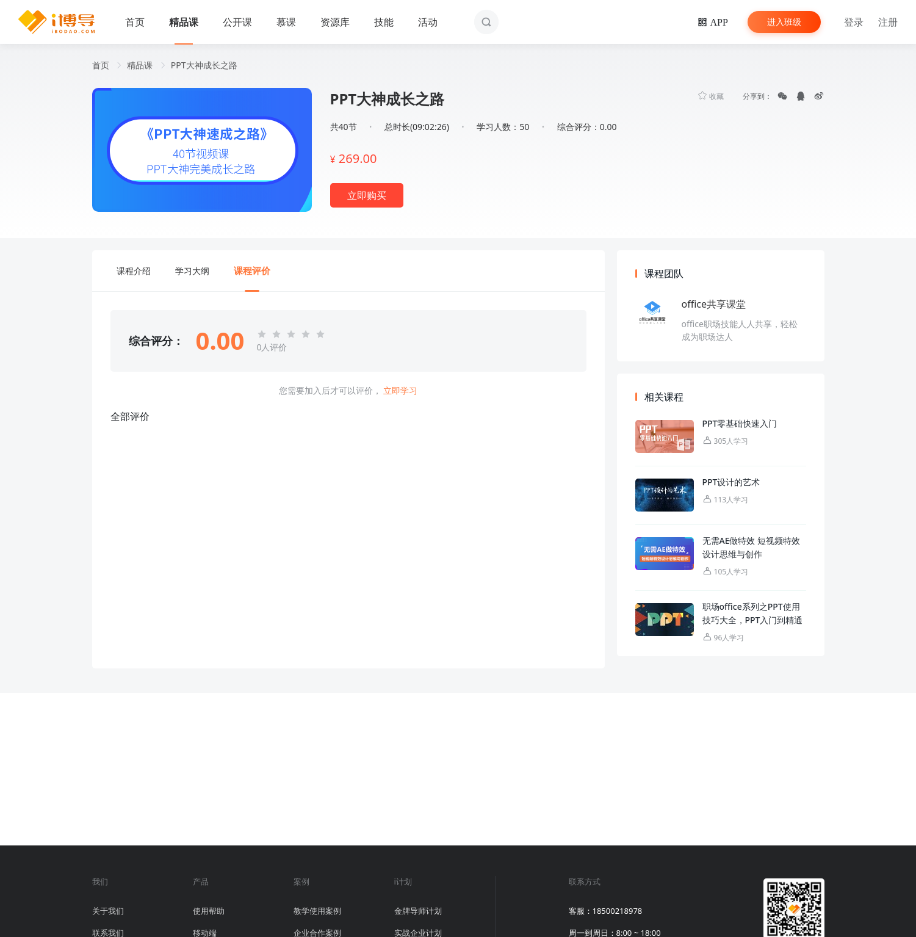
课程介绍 (134, 271)
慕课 (286, 22)
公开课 (237, 22)
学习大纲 (192, 271)
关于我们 (108, 910)
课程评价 (252, 270)
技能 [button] (384, 22)
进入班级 (784, 21)
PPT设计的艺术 (731, 482)
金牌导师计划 (418, 910)
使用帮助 (209, 910)
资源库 (335, 22)
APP (717, 22)
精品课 (183, 22)
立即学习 (400, 390)
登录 (854, 22)
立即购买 (366, 195)
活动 (428, 22)
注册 (888, 22)
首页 (135, 22)
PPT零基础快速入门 (739, 423)
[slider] (293, 334)
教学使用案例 (317, 910)
